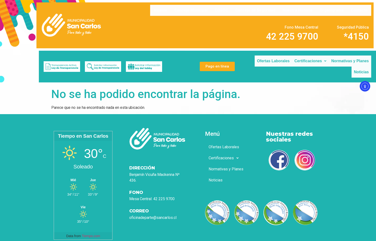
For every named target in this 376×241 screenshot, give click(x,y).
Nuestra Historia (297, 10)
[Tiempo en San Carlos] (83, 180)
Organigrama (332, 10)
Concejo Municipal (190, 10)
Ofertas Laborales (273, 61)
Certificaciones (310, 61)
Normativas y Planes (350, 61)
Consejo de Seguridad (255, 10)
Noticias (361, 72)
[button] (310, 61)
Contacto (359, 10)
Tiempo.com (91, 236)
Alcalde (160, 10)
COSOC (221, 10)
